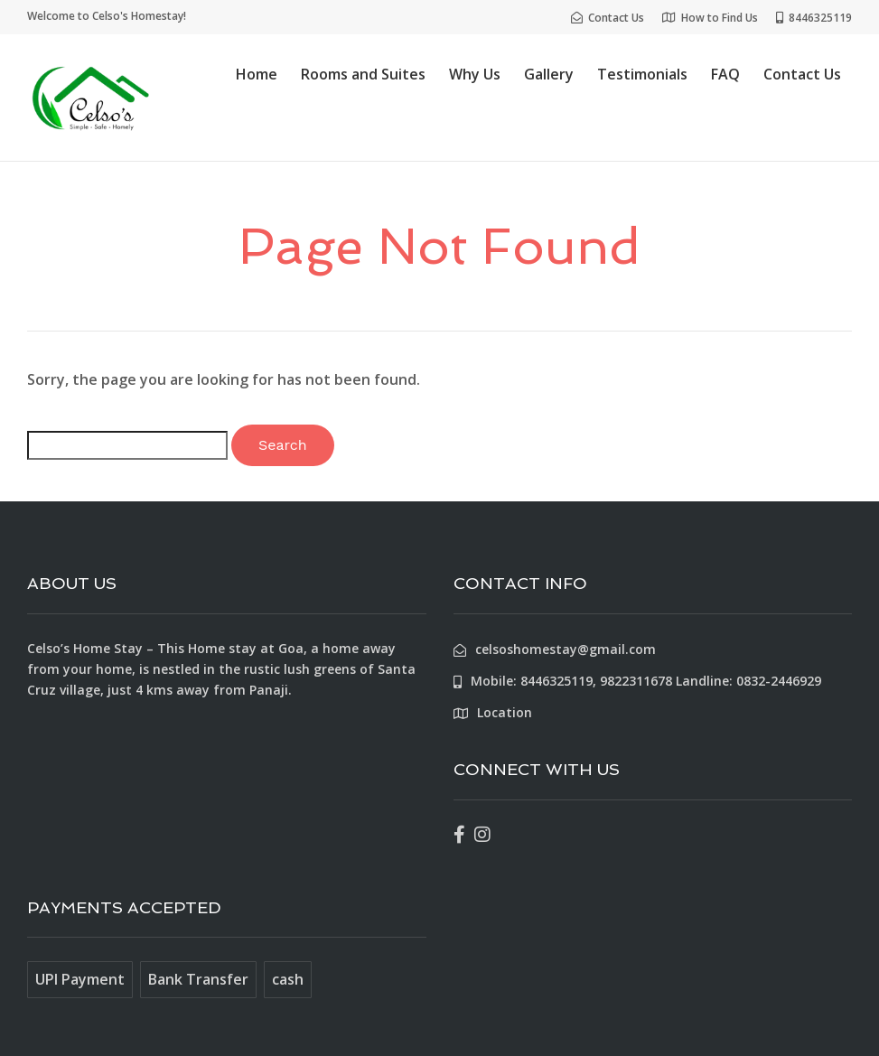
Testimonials (642, 74)
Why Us (474, 74)
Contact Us (802, 74)
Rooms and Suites (363, 74)
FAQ (725, 74)
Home (256, 74)
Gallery (549, 74)
